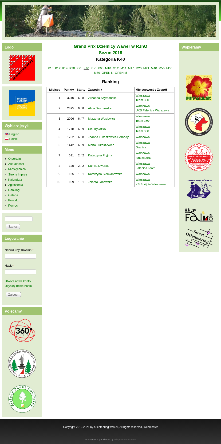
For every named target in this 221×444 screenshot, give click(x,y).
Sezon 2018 (110, 52)
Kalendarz (15, 179)
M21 (146, 68)
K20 (72, 68)
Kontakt (13, 200)
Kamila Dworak (98, 165)
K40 (86, 68)
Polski (11, 139)
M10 (108, 68)
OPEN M (121, 72)
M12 (115, 68)
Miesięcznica (17, 169)
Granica (141, 147)
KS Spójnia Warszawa (151, 184)
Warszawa (143, 95)
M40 (154, 68)
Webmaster (150, 427)
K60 (100, 68)
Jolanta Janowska (100, 182)
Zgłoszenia (15, 185)
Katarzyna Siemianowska (105, 174)
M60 (169, 68)
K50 (93, 68)
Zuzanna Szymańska (102, 98)
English (12, 134)
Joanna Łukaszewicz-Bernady (108, 137)
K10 (50, 68)
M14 (123, 68)
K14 (65, 68)
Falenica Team (145, 168)
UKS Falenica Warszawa (152, 110)
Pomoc (13, 205)
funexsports (143, 157)
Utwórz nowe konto (18, 281)
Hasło (10, 265)
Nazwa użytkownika (19, 250)
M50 (162, 68)
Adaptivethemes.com (125, 439)
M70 (97, 72)
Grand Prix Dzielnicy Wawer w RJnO (110, 46)
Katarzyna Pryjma (100, 155)
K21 (79, 68)
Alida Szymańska (99, 108)
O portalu (14, 158)
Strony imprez (17, 174)
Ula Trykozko (97, 129)
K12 (57, 68)
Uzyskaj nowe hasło (18, 286)
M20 (139, 68)
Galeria (13, 195)
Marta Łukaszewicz (101, 145)
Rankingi (14, 190)
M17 (131, 68)
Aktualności (16, 164)
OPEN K (107, 72)
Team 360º (143, 100)
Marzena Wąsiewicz (101, 118)
